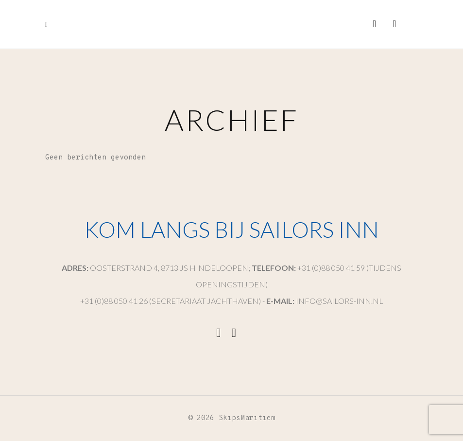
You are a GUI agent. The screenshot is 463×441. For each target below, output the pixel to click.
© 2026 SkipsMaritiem (231, 418)
